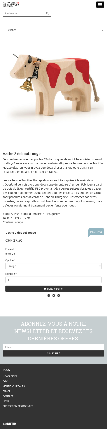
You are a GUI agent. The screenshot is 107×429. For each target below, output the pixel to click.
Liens (6, 401)
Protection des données (18, 406)
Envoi (6, 391)
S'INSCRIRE (53, 353)
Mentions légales (14, 386)
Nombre (11, 273)
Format (10, 249)
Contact (8, 396)
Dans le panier (54, 288)
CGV (5, 381)
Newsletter (10, 376)
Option (10, 260)
